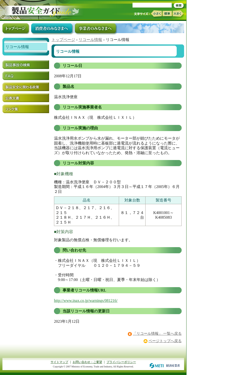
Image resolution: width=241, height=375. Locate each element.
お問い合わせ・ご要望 (87, 362)
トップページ (63, 40)
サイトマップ (59, 362)
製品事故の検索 (25, 64)
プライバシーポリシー (121, 362)
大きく (178, 13)
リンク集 (25, 109)
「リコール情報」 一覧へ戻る (157, 333)
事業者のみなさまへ (95, 28)
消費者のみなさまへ (51, 28)
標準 (167, 13)
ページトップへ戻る (165, 341)
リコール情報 (90, 40)
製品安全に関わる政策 (25, 86)
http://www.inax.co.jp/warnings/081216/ (86, 300)
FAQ (25, 75)
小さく (156, 13)
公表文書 (25, 98)
